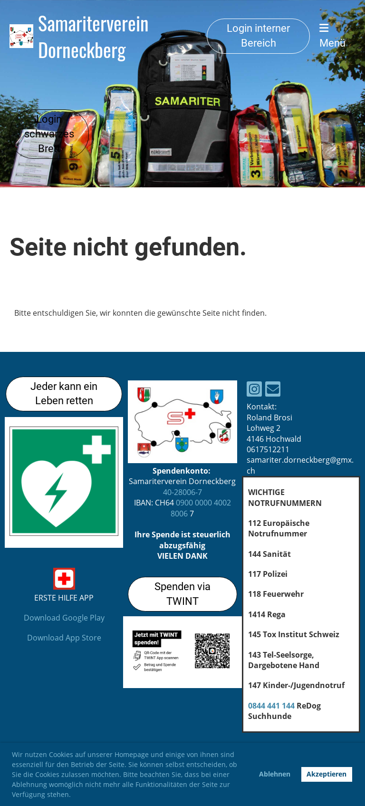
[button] (74, 795)
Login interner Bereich (258, 35)
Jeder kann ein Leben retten (63, 393)
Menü (332, 36)
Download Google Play (64, 617)
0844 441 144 (271, 705)
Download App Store (64, 637)
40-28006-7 (182, 492)
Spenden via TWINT (182, 594)
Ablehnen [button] (274, 773)
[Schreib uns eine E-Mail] (272, 390)
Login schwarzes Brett (49, 134)
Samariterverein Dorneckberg (93, 36)
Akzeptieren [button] (326, 773)
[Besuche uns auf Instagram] (254, 390)
